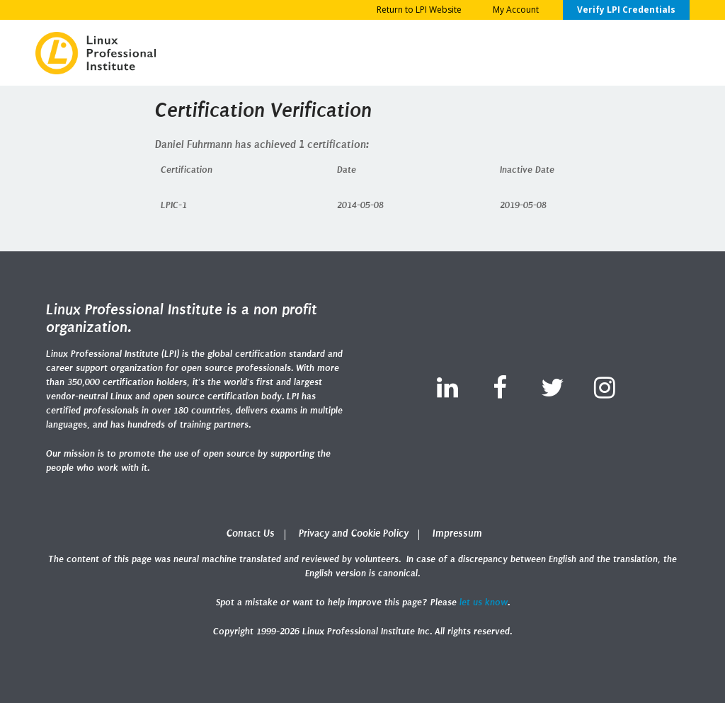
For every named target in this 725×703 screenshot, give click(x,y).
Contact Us (251, 533)
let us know (483, 602)
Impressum (457, 533)
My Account (516, 10)
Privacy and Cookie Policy (354, 533)
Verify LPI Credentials (626, 10)
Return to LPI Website (419, 10)
